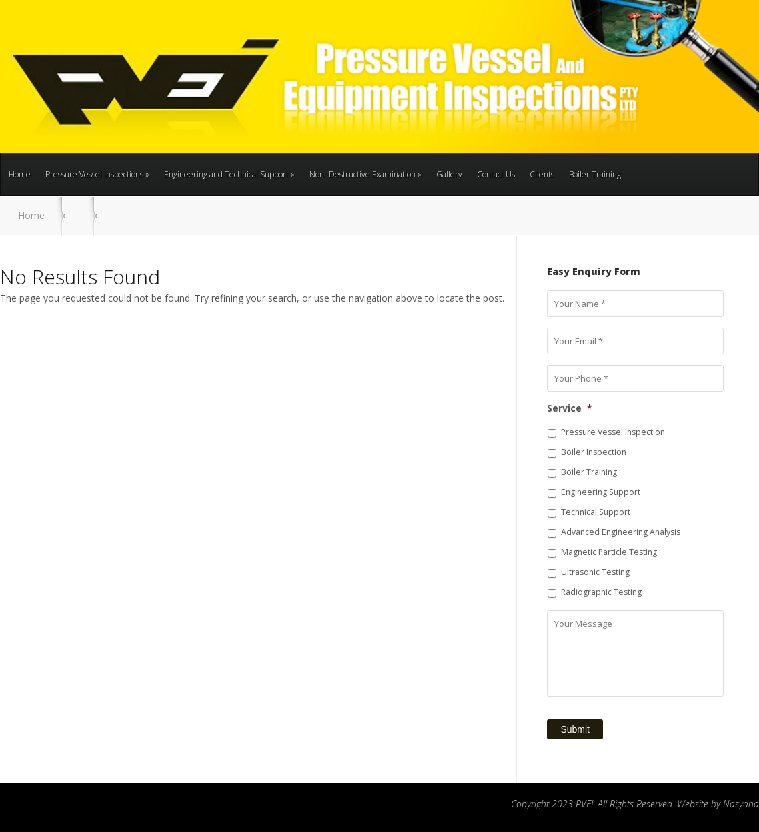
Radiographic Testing (601, 592)
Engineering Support (600, 492)
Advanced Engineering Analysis (620, 532)
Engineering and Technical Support (229, 174)
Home (20, 174)
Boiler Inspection (593, 452)
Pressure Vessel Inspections (97, 174)
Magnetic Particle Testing (609, 552)
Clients (542, 174)
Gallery (449, 174)
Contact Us (496, 174)
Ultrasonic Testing (595, 572)
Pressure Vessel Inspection (613, 432)
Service (569, 408)
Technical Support (595, 512)
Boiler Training (595, 174)
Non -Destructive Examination (365, 174)
